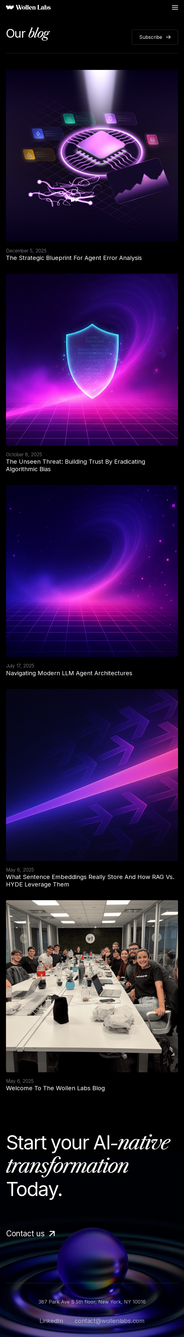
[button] (175, 7)
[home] (28, 7)
